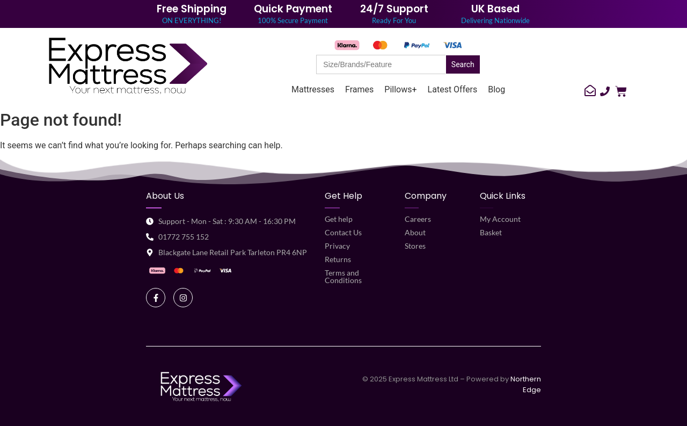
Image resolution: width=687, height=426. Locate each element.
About (415, 232)
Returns (338, 259)
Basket (491, 232)
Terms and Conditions (343, 276)
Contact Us (343, 232)
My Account (500, 218)
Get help (339, 218)
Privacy (337, 245)
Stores (415, 245)
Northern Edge (525, 384)
